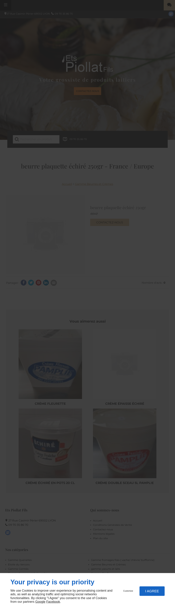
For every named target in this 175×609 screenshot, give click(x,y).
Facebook (53, 601)
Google (40, 601)
